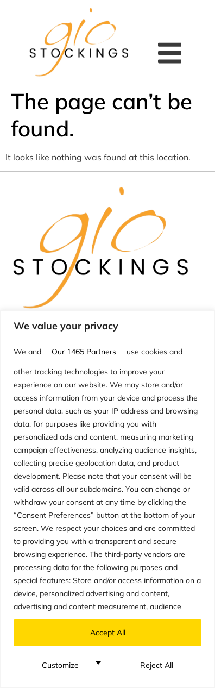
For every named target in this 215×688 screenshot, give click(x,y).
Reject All (156, 665)
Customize (60, 665)
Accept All (107, 632)
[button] (172, 53)
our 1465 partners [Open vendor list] (84, 351)
